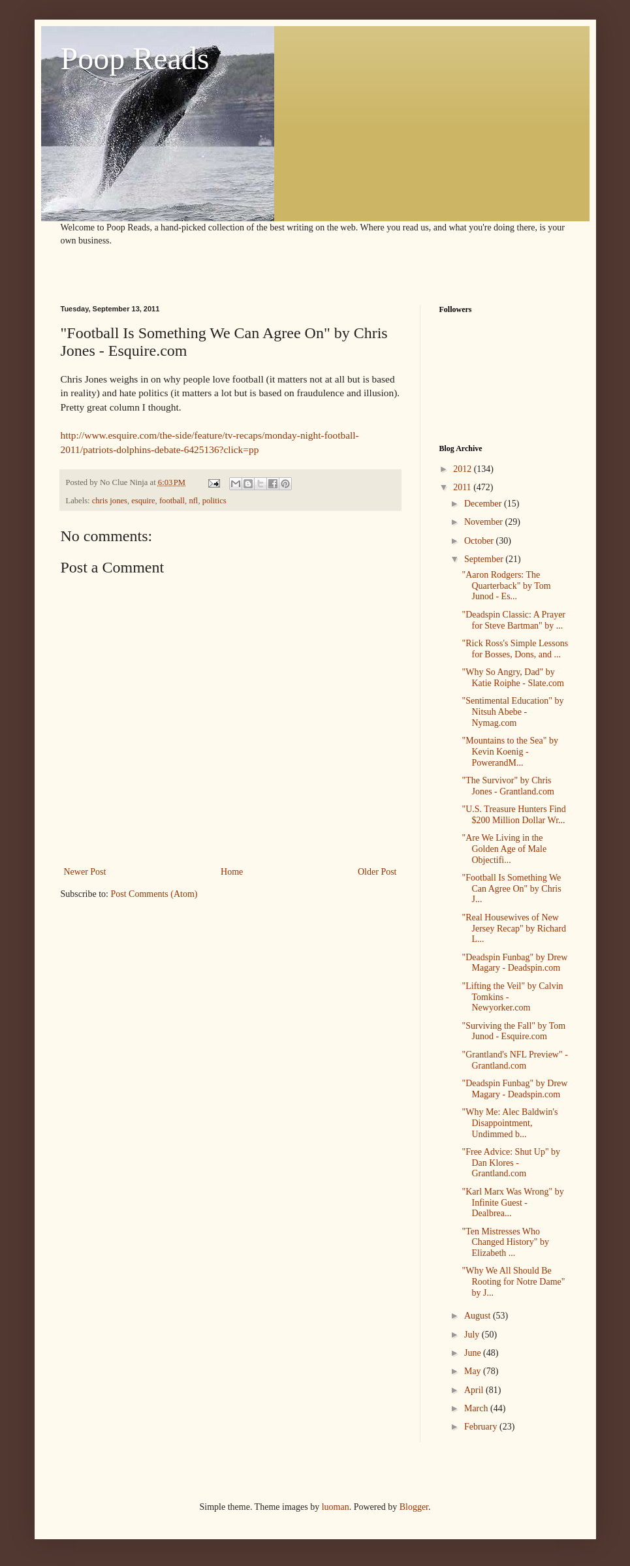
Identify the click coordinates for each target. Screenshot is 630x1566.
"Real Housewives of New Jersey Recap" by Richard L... (514, 929)
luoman (335, 1507)
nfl (193, 500)
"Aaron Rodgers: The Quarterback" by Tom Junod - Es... (506, 586)
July (473, 1334)
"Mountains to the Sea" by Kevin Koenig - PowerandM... (510, 752)
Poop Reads (135, 58)
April (475, 1390)
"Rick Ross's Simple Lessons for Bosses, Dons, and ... (515, 648)
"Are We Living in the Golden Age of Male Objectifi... (504, 849)
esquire (143, 500)
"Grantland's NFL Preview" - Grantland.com (514, 1060)
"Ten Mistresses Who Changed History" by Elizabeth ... (505, 1243)
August (478, 1316)
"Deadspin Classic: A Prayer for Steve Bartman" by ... (513, 620)
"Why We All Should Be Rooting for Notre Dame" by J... (513, 1282)
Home (232, 872)
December (484, 504)
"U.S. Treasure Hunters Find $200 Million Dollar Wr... (513, 814)
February (481, 1427)
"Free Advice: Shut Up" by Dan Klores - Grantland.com (511, 1163)
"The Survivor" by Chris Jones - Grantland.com (508, 785)
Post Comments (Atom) (154, 894)
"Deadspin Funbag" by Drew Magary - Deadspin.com (514, 962)
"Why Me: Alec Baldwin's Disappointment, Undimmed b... (510, 1123)
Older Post (377, 872)
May (473, 1371)
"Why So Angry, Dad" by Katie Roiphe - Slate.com (513, 677)
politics (214, 500)
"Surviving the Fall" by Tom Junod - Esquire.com (513, 1031)
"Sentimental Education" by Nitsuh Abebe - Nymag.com (512, 712)
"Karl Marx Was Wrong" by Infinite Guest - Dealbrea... (512, 1203)
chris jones (109, 500)
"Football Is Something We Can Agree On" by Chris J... (511, 889)
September (484, 559)
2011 (463, 487)
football (172, 500)
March (477, 1408)
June (473, 1353)
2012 (463, 469)
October (480, 541)
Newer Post (85, 872)
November (484, 522)
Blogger (414, 1507)
